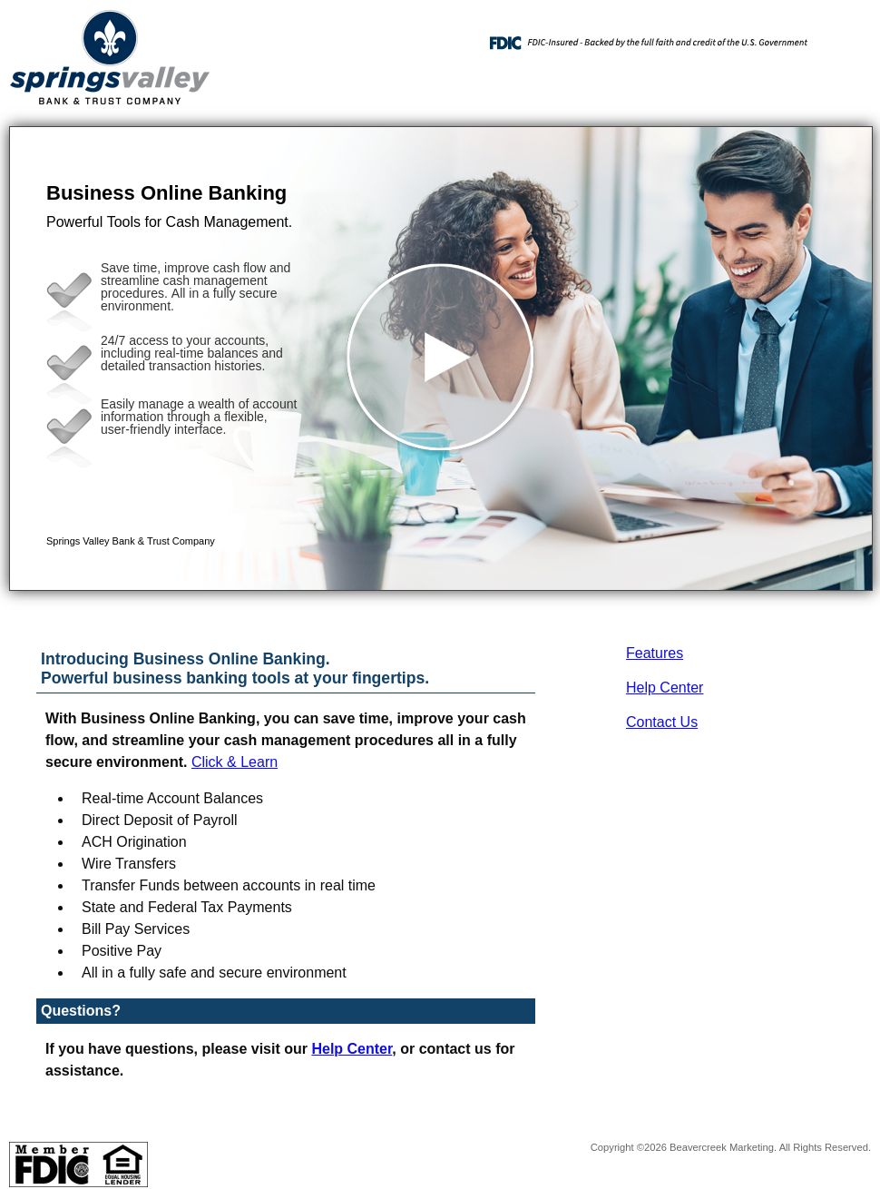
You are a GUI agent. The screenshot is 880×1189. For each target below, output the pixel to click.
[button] (441, 358)
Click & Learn (234, 762)
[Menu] (843, 36)
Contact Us (662, 722)
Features (654, 653)
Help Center (664, 687)
